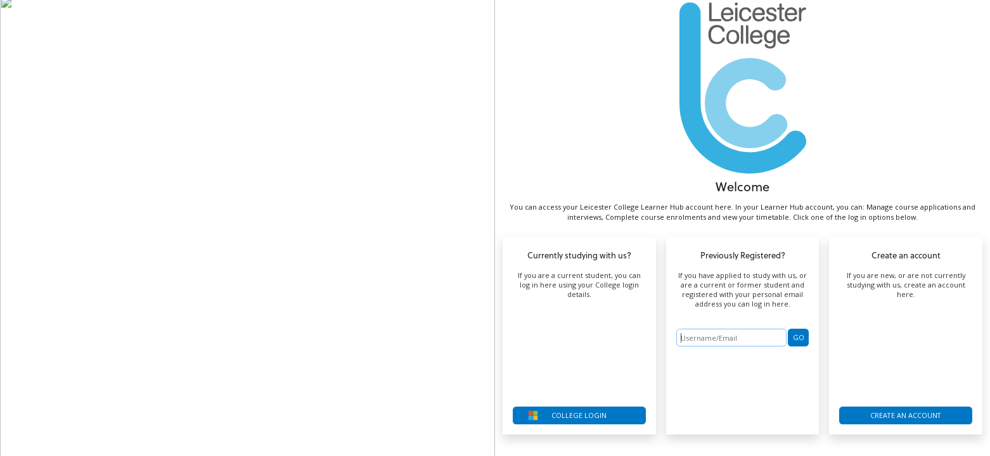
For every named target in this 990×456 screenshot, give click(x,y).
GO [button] (798, 337)
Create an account (905, 415)
